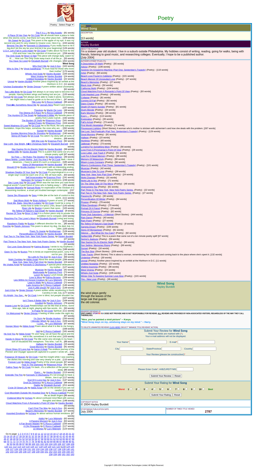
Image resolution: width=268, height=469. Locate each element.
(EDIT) (88, 26)
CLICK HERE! (115, 327)
